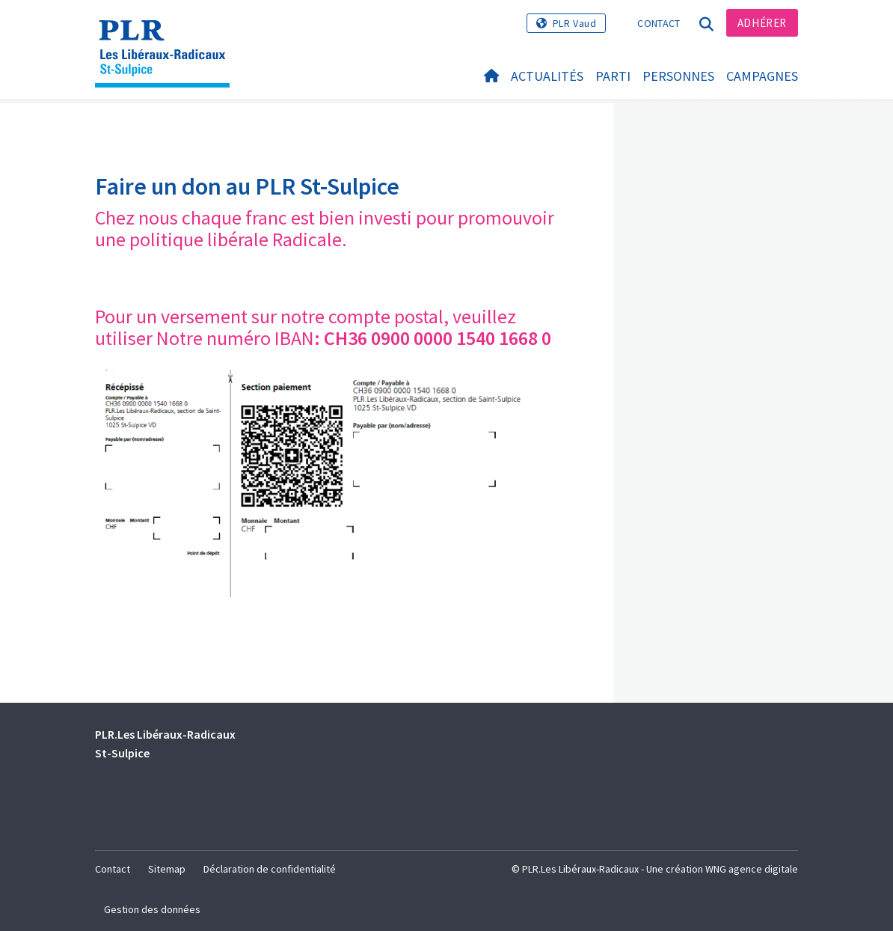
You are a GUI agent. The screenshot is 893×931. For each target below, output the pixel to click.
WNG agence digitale (751, 869)
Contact (658, 23)
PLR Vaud (575, 23)
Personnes (678, 76)
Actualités (547, 76)
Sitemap (166, 869)
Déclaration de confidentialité (269, 869)
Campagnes (762, 76)
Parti (612, 76)
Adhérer (762, 23)
